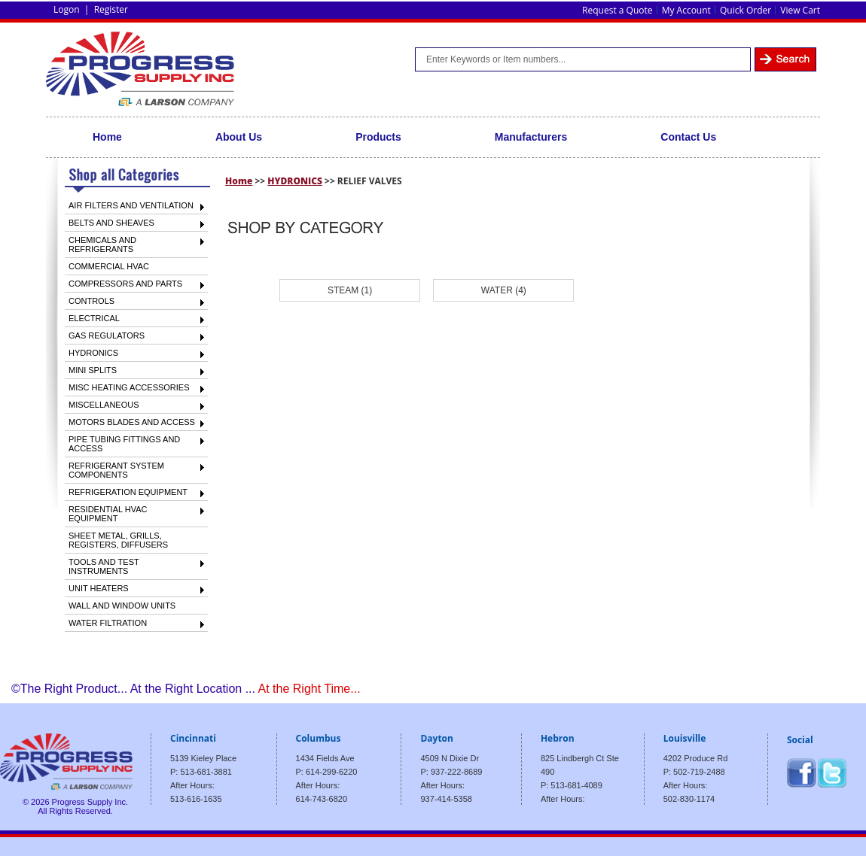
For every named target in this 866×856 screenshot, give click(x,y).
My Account (686, 10)
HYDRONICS (294, 181)
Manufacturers (531, 137)
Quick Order (745, 10)
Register (111, 9)
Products (378, 137)
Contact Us (688, 137)
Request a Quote (617, 10)
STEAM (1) (350, 290)
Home (107, 137)
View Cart (800, 10)
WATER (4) (503, 290)
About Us (238, 137)
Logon (66, 9)
